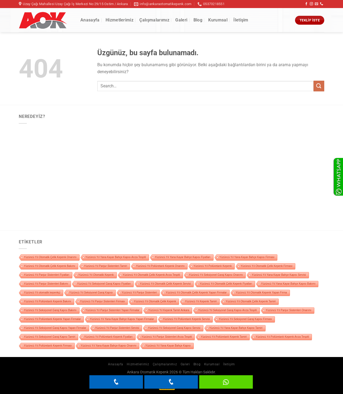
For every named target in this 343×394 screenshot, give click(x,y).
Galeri (181, 20)
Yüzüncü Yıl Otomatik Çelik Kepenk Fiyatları (226, 283)
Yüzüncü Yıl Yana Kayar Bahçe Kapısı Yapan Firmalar (122, 319)
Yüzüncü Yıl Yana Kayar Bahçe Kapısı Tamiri (236, 327)
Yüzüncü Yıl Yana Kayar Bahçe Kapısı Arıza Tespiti (115, 257)
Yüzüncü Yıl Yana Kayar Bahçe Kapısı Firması (247, 257)
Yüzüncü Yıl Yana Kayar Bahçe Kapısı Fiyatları (183, 257)
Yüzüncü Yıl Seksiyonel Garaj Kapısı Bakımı (50, 310)
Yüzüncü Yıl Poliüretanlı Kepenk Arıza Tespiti (282, 336)
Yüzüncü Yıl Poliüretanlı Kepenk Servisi (186, 319)
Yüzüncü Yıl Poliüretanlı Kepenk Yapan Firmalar (52, 319)
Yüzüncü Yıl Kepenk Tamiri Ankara (168, 310)
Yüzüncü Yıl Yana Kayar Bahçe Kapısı (168, 345)
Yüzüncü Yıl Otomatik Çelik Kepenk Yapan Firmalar (196, 292)
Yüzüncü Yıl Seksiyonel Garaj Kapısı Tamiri (49, 336)
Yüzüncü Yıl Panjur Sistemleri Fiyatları (46, 274)
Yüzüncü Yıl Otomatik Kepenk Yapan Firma (261, 292)
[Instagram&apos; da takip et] (311, 4)
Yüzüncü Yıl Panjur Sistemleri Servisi (117, 327)
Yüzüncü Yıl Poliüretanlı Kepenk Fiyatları (108, 336)
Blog (197, 20)
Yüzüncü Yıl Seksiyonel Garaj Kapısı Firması (245, 319)
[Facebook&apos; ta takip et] (306, 4)
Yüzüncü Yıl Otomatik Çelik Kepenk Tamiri (251, 301)
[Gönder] (319, 86)
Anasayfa (90, 20)
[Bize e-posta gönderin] (316, 4)
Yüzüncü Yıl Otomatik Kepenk (96, 274)
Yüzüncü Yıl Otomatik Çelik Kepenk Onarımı (50, 257)
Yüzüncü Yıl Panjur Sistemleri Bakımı (46, 283)
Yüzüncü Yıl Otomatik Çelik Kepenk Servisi (165, 283)
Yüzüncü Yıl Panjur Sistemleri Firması (102, 301)
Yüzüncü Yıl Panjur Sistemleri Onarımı (288, 310)
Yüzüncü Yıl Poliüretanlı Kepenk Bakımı (47, 301)
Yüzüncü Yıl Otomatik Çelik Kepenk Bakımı (49, 266)
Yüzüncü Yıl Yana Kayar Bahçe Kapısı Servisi (279, 274)
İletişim (240, 20)
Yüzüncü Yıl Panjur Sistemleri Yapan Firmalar (112, 310)
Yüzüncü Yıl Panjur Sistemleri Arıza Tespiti (166, 336)
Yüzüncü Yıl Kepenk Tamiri (201, 301)
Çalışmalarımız (154, 20)
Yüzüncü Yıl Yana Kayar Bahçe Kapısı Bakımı (288, 283)
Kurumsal (218, 20)
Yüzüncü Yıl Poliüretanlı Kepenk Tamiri (224, 336)
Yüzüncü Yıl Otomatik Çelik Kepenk (155, 301)
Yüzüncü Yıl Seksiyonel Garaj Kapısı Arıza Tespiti (227, 310)
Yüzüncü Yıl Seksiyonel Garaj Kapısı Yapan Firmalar (55, 327)
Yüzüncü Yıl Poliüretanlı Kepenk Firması (48, 345)
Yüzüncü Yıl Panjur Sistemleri (139, 292)
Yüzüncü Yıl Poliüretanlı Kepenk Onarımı (160, 266)
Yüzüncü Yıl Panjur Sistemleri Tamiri (105, 266)
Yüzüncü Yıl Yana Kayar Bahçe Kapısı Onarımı (108, 345)
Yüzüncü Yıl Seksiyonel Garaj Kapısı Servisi (174, 327)
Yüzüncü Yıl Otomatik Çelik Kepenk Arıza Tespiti (151, 274)
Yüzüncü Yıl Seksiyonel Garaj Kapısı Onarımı (216, 274)
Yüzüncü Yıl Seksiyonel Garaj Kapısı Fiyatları (104, 283)
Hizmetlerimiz (119, 20)
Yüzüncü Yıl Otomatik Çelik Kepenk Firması (267, 266)
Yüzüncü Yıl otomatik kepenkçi (42, 292)
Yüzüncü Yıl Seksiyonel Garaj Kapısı (91, 292)
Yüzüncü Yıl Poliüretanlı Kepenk (212, 266)
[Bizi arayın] (321, 4)
